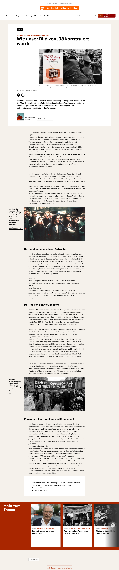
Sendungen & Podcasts (33, 16)
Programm (19, 16)
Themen (9, 16)
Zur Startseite (34, 559)
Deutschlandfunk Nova (65, 3)
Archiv (56, 16)
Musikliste (47, 16)
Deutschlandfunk (52, 3)
